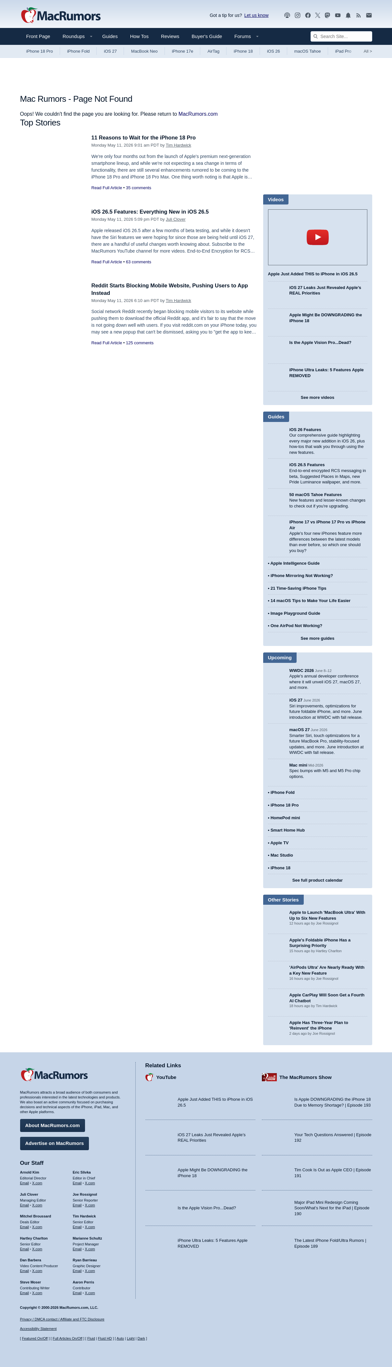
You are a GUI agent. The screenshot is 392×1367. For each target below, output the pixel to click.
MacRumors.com (198, 114)
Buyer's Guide (207, 36)
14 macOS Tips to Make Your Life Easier (310, 600)
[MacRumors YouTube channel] (338, 15)
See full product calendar (317, 880)
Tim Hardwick (178, 145)
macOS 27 (299, 729)
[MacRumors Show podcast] (287, 15)
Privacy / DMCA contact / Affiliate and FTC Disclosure (62, 1319)
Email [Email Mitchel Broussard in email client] (24, 1227)
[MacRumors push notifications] (348, 15)
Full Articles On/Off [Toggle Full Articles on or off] (67, 1338)
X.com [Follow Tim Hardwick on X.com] (90, 1227)
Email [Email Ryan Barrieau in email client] (77, 1270)
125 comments (139, 342)
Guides (110, 36)
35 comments (138, 187)
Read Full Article (107, 187)
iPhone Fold (78, 51)
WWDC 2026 (301, 670)
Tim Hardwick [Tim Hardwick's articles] (84, 1216)
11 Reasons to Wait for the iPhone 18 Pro (145, 138)
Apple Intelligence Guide (295, 563)
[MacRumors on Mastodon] (327, 15)
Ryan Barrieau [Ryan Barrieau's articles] (85, 1260)
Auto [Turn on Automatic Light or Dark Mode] (120, 1338)
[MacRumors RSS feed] (358, 15)
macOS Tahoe (307, 51)
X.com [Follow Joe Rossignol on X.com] (90, 1204)
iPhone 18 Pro (39, 51)
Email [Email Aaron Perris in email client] (77, 1292)
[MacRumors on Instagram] (297, 15)
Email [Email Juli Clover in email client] (24, 1204)
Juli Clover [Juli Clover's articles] (29, 1194)
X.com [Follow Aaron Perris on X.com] (90, 1292)
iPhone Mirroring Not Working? (302, 575)
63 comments (138, 261)
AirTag (213, 51)
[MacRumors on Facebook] (308, 15)
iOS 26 (273, 51)
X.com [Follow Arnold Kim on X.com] (37, 1182)
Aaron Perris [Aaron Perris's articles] (83, 1281)
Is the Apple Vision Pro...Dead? (320, 342)
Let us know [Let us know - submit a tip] (256, 15)
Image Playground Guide (295, 613)
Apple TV (279, 842)
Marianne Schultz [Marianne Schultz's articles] (87, 1238)
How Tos (139, 36)
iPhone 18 (243, 51)
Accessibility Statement (38, 1329)
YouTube (166, 1076)
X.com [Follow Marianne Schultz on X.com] (90, 1248)
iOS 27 (110, 51)
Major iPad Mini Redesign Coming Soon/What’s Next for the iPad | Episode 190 (332, 1207)
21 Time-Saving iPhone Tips (298, 588)
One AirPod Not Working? (297, 625)
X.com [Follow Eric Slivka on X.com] (90, 1182)
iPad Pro (343, 51)
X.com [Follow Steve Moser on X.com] (37, 1292)
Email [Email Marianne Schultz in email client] (77, 1248)
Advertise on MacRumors (54, 1143)
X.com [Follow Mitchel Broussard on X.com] (37, 1227)
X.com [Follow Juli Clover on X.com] (37, 1204)
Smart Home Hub (288, 830)
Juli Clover (176, 219)
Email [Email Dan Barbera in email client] (24, 1270)
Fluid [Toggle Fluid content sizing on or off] (91, 1338)
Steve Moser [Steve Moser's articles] (30, 1281)
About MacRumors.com (52, 1125)
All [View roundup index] (368, 51)
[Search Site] (341, 36)
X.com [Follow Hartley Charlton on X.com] (37, 1248)
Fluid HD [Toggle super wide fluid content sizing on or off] (105, 1338)
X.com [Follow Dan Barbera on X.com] (37, 1270)
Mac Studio (282, 855)
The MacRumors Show (305, 1076)
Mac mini (298, 765)
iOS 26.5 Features (307, 464)
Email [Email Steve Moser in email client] (24, 1292)
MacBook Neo (144, 51)
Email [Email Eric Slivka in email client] (77, 1182)
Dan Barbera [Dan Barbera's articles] (30, 1260)
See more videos (317, 397)
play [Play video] (317, 237)
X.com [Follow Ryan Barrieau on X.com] (90, 1270)
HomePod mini (285, 817)
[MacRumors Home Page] (60, 15)
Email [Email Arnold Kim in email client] (24, 1182)
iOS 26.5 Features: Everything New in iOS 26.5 (152, 212)
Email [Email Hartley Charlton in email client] (24, 1248)
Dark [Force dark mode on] (141, 1338)
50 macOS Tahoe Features (315, 494)
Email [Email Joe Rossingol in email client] (77, 1204)
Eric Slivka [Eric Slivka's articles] (82, 1172)
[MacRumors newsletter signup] (369, 15)
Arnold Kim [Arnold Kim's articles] (29, 1172)
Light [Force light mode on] (131, 1338)
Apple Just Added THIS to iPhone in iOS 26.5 (313, 273)
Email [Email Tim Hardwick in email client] (77, 1227)
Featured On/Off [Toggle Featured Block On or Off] (35, 1338)
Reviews (170, 36)
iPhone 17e (182, 51)
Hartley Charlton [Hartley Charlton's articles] (34, 1238)
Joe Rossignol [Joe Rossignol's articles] (85, 1194)
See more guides (317, 638)
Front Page (38, 36)
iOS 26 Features (305, 429)
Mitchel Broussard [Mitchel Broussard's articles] (35, 1216)
